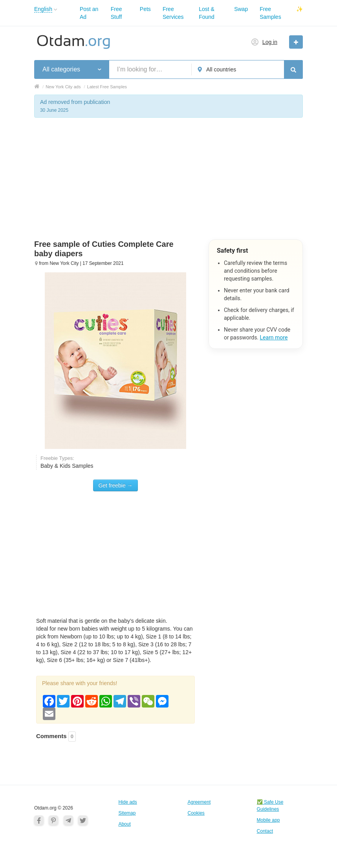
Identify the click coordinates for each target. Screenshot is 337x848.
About (124, 824)
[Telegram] (68, 820)
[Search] (293, 69)
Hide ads (127, 802)
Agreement (199, 802)
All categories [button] (61, 69)
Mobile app (268, 820)
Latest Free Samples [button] (107, 86)
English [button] (43, 9)
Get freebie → (115, 485)
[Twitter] (83, 820)
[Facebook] (39, 820)
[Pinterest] (53, 820)
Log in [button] (269, 42)
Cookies (196, 813)
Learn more (274, 337)
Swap (241, 9)
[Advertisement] (168, 184)
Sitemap (127, 813)
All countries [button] (221, 69)
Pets (145, 9)
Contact (265, 831)
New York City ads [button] (63, 86)
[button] (55, 10)
